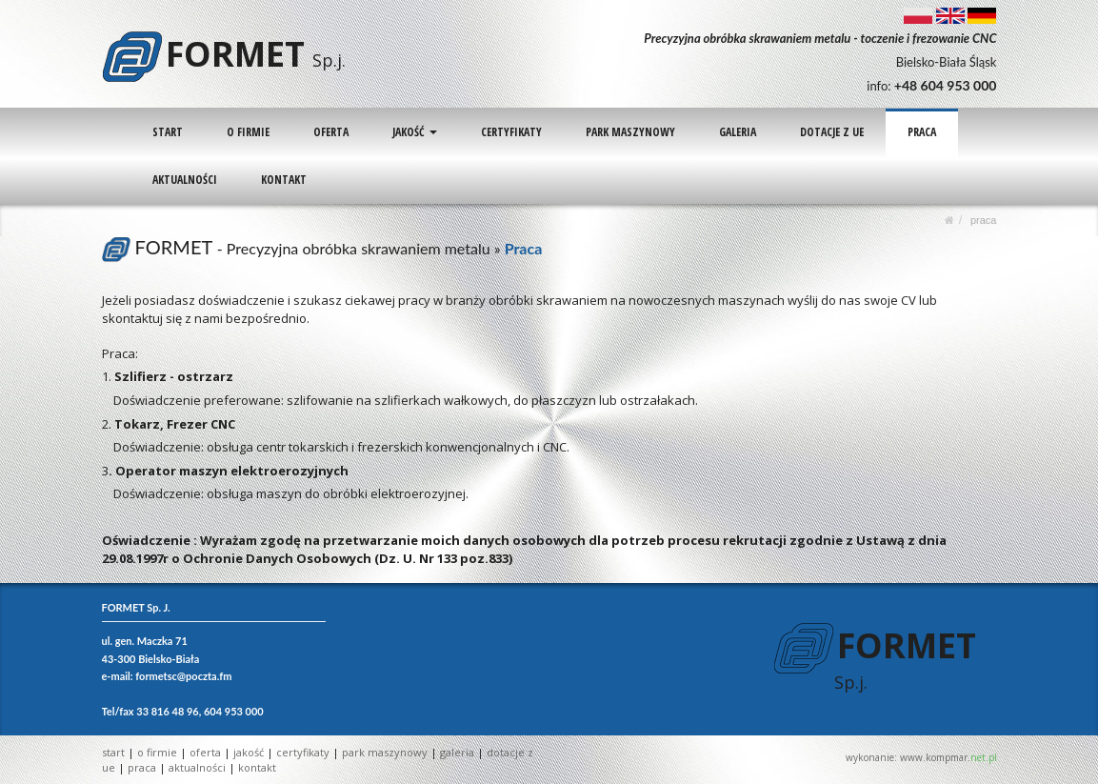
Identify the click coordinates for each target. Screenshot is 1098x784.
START (166, 132)
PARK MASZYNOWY (628, 132)
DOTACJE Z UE (829, 132)
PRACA (919, 132)
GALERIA (734, 132)
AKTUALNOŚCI (183, 179)
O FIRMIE (247, 132)
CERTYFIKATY (509, 132)
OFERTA (330, 132)
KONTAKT (283, 179)
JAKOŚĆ (412, 132)
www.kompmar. (948, 757)
